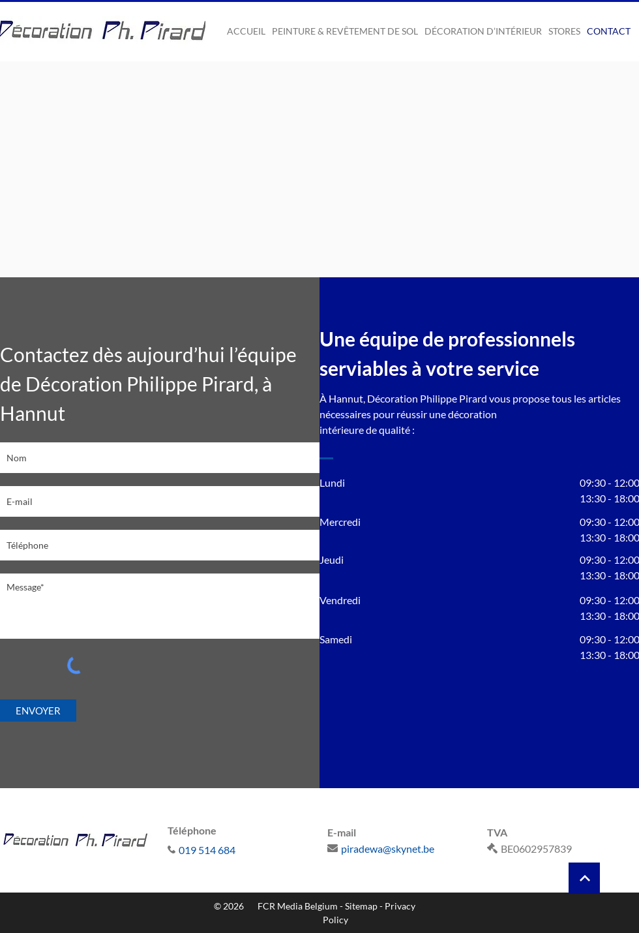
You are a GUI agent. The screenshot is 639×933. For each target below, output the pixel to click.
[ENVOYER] (38, 710)
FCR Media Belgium (298, 905)
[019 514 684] (240, 849)
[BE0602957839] (559, 848)
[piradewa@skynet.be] (399, 848)
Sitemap (361, 905)
